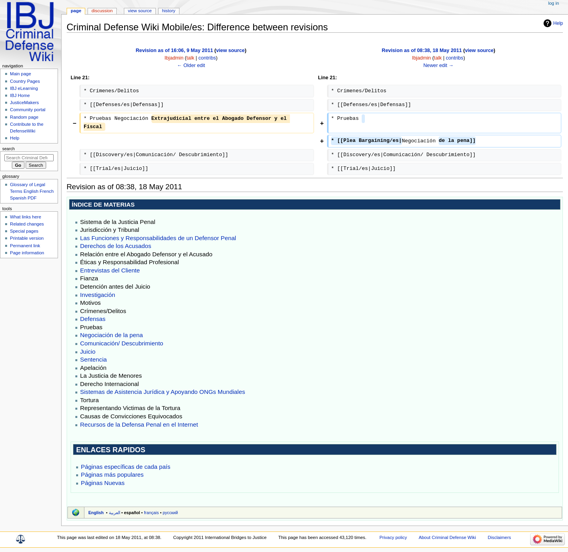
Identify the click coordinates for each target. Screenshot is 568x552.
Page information (27, 252)
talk (190, 58)
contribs (207, 58)
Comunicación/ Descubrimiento (121, 343)
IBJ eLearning (24, 88)
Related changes (27, 224)
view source (230, 50)
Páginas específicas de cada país (125, 466)
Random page (24, 117)
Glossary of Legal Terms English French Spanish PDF (32, 191)
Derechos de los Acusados (115, 245)
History (169, 10)
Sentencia (93, 359)
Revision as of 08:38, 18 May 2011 (422, 50)
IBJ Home (20, 95)
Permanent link (25, 245)
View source (139, 10)
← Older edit (191, 65)
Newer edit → (438, 65)
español (132, 512)
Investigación (97, 294)
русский (170, 512)
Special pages (24, 231)
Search (8, 148)
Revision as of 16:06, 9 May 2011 (174, 50)
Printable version (26, 238)
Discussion (102, 10)
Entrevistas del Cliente (110, 270)
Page (76, 10)
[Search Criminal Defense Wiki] (29, 157)
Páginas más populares (112, 474)
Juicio (87, 351)
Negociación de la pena (111, 335)
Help (558, 23)
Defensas (92, 318)
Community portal (27, 109)
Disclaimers (499, 537)
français (151, 512)
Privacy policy (393, 537)
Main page (20, 73)
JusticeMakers (24, 102)
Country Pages (25, 81)
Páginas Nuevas (103, 482)
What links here (25, 216)
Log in (553, 3)
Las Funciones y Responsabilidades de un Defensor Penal (158, 238)
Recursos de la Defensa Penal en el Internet (139, 424)
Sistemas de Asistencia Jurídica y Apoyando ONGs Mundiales (162, 391)
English (96, 512)
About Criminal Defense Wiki (447, 537)
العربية (114, 512)
